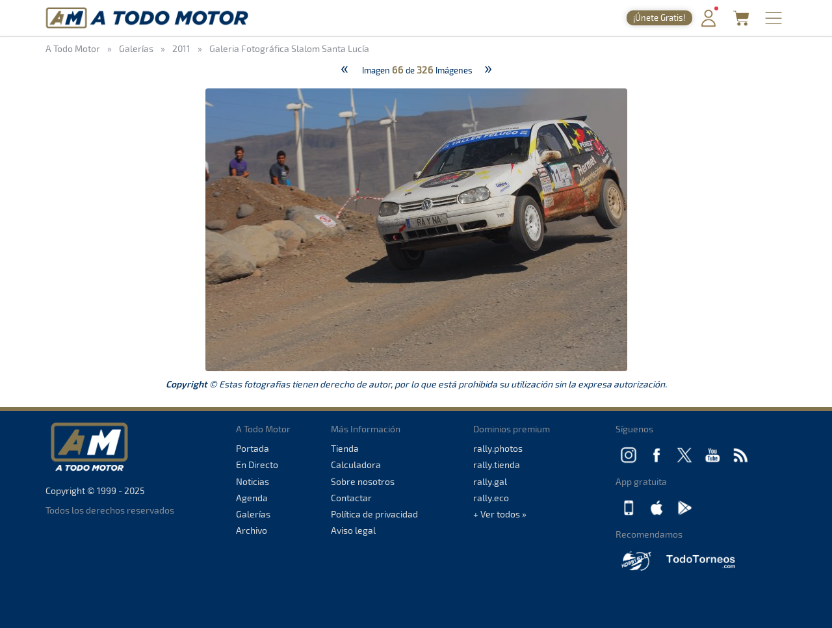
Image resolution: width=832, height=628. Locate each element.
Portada (252, 448)
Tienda (345, 448)
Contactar (351, 497)
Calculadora (356, 464)
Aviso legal (353, 530)
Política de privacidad (374, 513)
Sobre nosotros (363, 481)
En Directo (257, 464)
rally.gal (490, 481)
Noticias (252, 481)
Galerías (253, 513)
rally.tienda (496, 464)
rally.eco (491, 497)
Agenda (252, 497)
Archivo (251, 530)
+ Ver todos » (499, 513)
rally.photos (498, 448)
